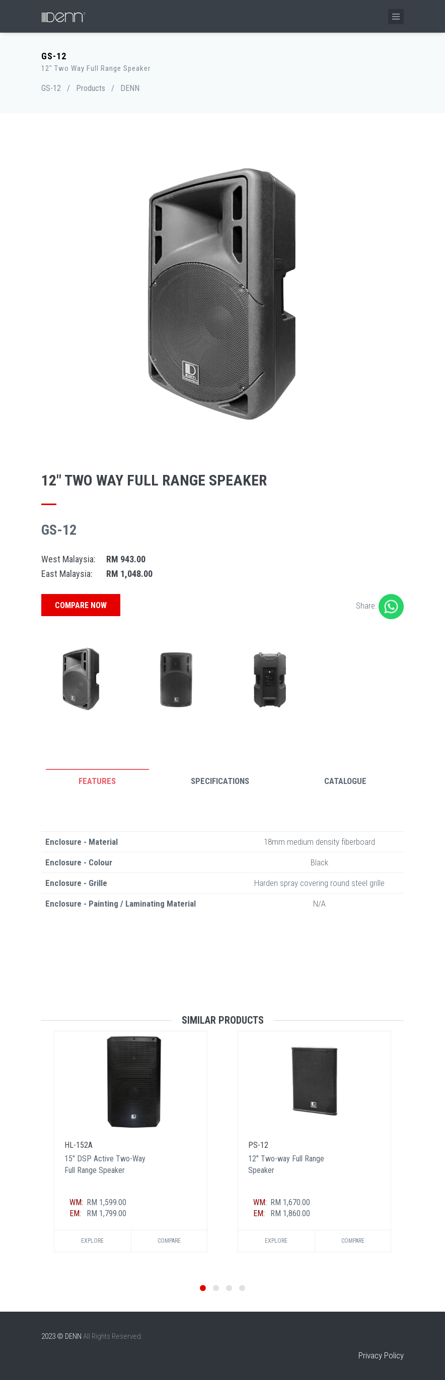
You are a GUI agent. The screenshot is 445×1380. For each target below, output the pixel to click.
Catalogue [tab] (345, 781)
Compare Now (81, 605)
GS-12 (51, 88)
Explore (92, 1240)
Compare (169, 1240)
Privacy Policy (381, 1355)
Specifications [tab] (220, 781)
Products (90, 88)
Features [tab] (97, 781)
